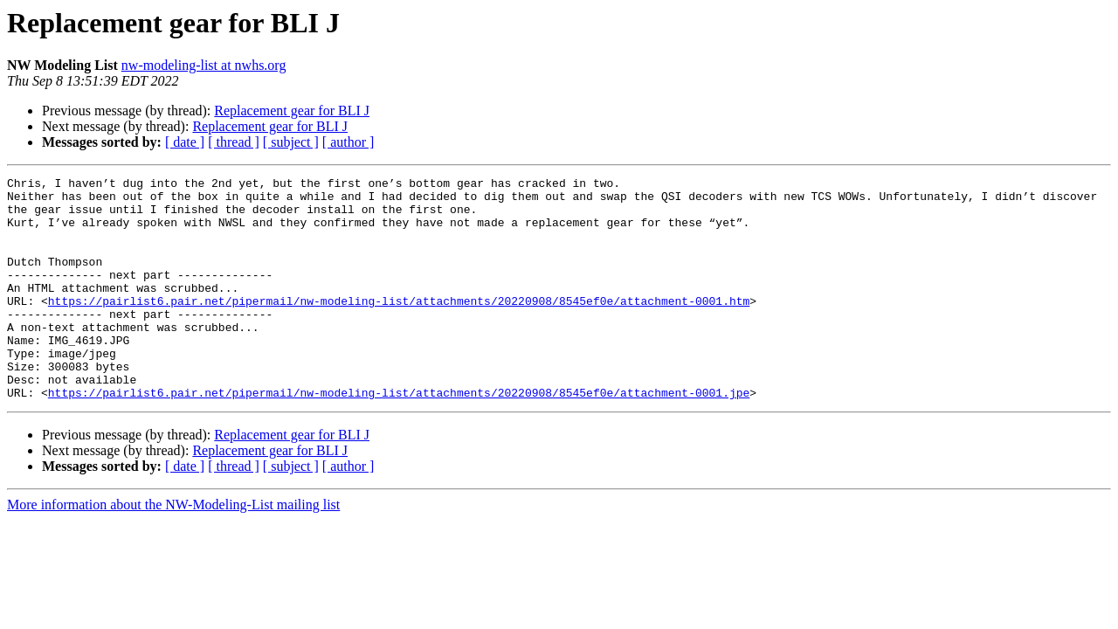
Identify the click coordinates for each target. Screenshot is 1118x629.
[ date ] (184, 142)
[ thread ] (233, 142)
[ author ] (348, 142)
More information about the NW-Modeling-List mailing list (173, 549)
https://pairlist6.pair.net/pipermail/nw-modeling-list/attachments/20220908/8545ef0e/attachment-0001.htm (398, 327)
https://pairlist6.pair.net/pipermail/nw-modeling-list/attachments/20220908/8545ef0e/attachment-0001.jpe (398, 437)
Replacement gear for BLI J (291, 110)
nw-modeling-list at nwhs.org (203, 65)
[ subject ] (291, 142)
